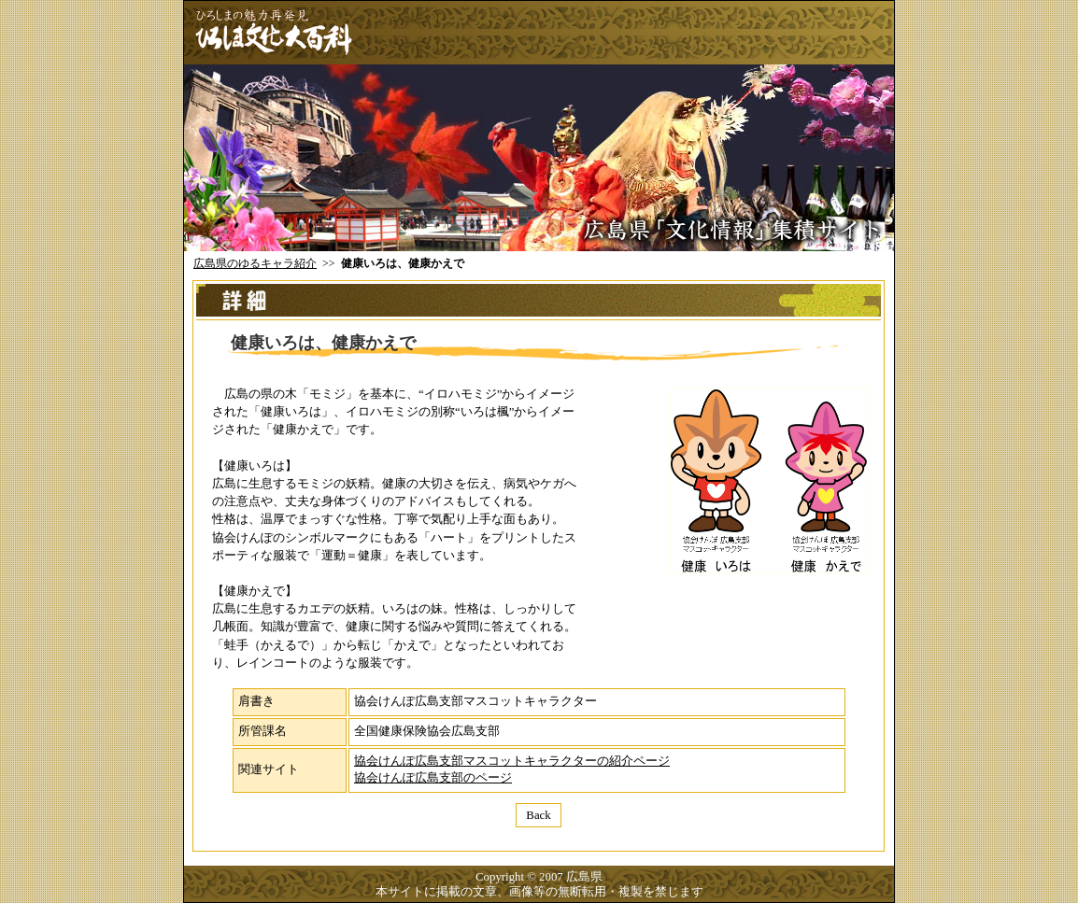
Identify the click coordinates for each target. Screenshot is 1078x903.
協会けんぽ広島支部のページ (433, 777)
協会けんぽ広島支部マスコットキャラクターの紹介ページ (512, 761)
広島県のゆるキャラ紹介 (255, 263)
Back (538, 815)
